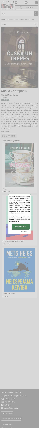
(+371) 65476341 (9, 402)
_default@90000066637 (11, 408)
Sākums (3, 19)
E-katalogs (26, 7)
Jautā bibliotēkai (7, 413)
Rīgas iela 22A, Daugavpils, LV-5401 (15, 396)
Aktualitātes (10, 19)
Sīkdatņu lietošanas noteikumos (18, 219)
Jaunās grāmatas (19, 19)
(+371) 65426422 (9, 399)
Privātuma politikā (14, 221)
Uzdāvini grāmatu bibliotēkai (11, 418)
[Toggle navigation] (36, 2)
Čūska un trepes (29, 19)
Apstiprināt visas (20, 226)
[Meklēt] (19, 13)
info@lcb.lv (7, 405)
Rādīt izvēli (24, 231)
